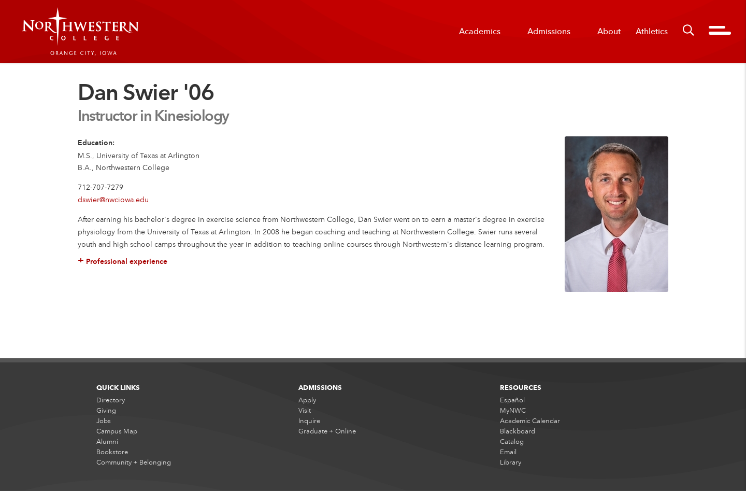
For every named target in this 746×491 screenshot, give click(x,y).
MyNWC (513, 410)
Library (510, 463)
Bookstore (112, 452)
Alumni (107, 442)
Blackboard (517, 431)
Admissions (548, 31)
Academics (479, 31)
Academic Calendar (530, 421)
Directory (110, 400)
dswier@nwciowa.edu (113, 199)
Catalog (512, 442)
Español (512, 400)
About (609, 31)
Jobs (103, 421)
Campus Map (116, 431)
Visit (304, 410)
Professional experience (122, 262)
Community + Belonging (133, 463)
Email (508, 452)
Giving (106, 410)
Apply (307, 400)
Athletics (652, 31)
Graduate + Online (327, 431)
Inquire (309, 421)
